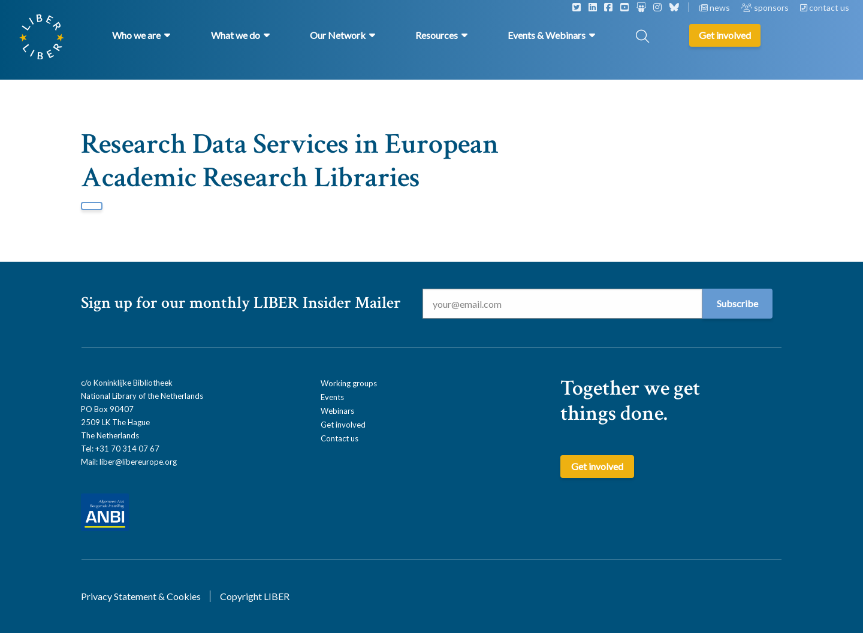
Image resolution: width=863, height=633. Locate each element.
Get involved (343, 424)
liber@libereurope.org (138, 462)
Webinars (337, 411)
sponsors (765, 7)
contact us (824, 7)
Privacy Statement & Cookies (141, 596)
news (715, 7)
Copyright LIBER (254, 596)
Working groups (349, 383)
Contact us (339, 438)
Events (332, 397)
